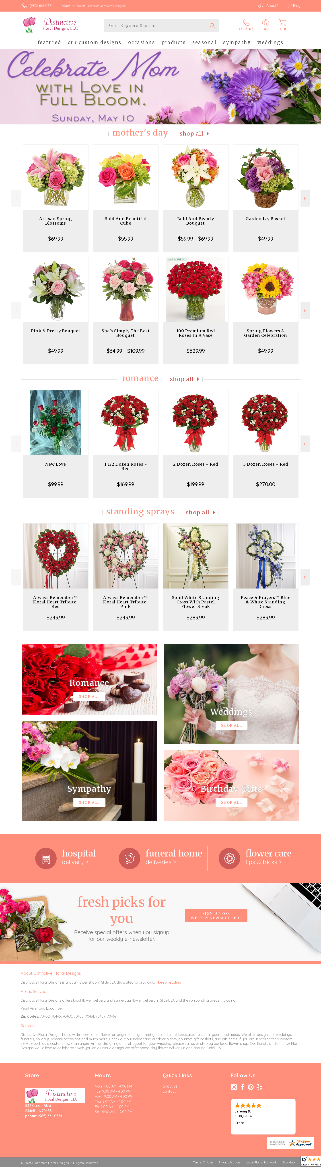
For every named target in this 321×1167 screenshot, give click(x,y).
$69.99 (55, 238)
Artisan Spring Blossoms (55, 221)
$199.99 (195, 484)
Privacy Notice (229, 1162)
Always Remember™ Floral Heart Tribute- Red (56, 602)
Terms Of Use (203, 1162)
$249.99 (56, 617)
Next (305, 198)
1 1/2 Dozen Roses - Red (125, 466)
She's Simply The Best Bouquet (126, 333)
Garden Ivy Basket (266, 218)
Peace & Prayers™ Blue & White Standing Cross (265, 602)
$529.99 (196, 350)
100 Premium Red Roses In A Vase (195, 333)
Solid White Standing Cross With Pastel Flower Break (195, 602)
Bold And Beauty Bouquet (195, 221)
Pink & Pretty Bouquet (55, 330)
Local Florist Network (261, 1162)
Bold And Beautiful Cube (126, 221)
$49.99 (265, 238)
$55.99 (125, 238)
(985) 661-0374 (41, 5)
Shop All (192, 133)
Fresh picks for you (121, 918)
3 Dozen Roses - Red (265, 464)
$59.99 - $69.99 (195, 238)
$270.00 (265, 484)
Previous (16, 198)
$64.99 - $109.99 (126, 350)
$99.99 (55, 484)
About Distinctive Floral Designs (51, 973)
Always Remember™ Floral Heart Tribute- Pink (126, 602)
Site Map (288, 1162)
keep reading (169, 982)
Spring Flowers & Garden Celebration (265, 333)
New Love (55, 464)
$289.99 (196, 617)
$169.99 (125, 484)
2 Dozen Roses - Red (195, 464)
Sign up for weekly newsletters (216, 915)
